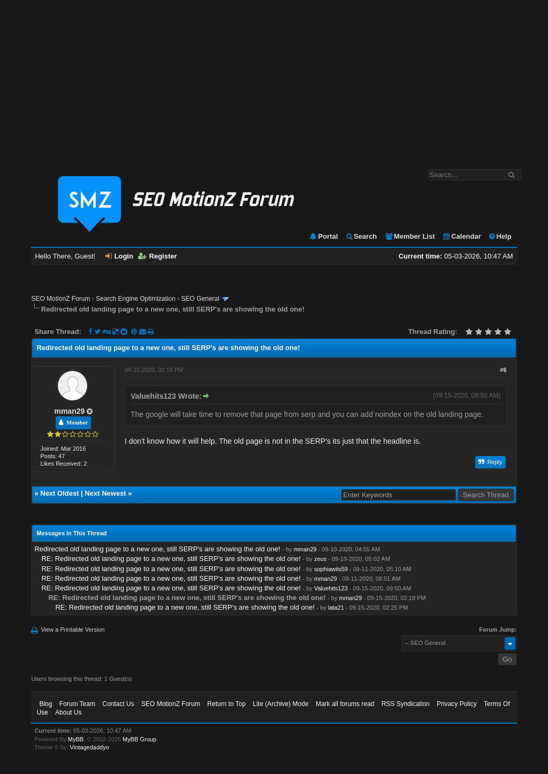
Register (157, 256)
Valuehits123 (331, 588)
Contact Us (118, 704)
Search (361, 236)
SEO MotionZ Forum (60, 298)
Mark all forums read (345, 704)
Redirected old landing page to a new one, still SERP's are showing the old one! (157, 549)
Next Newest (105, 493)
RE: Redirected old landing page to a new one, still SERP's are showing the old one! (171, 559)
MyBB (75, 739)
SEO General (200, 298)
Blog (45, 704)
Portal (323, 236)
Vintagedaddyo (89, 747)
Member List (409, 236)
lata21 (336, 607)
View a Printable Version (72, 629)
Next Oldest (59, 493)
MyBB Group (139, 739)
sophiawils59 (331, 569)
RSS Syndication (406, 704)
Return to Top (226, 704)
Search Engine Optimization (136, 298)
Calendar (461, 236)
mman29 (69, 411)
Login (119, 256)
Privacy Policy (457, 704)
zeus (320, 559)
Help (499, 236)
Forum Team (77, 704)
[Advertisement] (274, 79)
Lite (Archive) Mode (281, 704)
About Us (68, 712)
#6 (503, 370)
